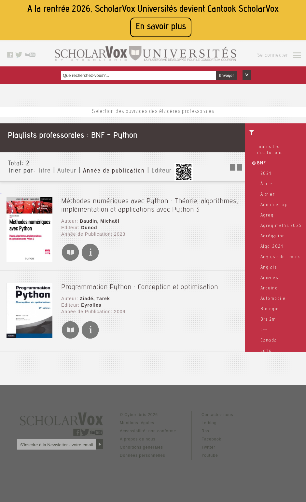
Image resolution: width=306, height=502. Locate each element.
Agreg (267, 215)
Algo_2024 (272, 246)
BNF (261, 163)
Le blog (209, 423)
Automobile (273, 299)
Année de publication (114, 171)
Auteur (66, 171)
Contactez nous (217, 414)
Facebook (211, 439)
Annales (269, 278)
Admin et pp (274, 205)
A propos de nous (137, 439)
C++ (264, 330)
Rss (205, 431)
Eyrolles (91, 305)
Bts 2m (268, 319)
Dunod (89, 227)
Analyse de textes (280, 257)
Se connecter (272, 55)
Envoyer (226, 76)
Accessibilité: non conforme (148, 431)
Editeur (161, 171)
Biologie (269, 309)
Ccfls (265, 351)
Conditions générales (141, 447)
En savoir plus (161, 27)
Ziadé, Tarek (95, 298)
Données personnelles (142, 455)
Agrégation (272, 236)
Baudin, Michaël (99, 221)
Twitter (208, 447)
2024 (266, 174)
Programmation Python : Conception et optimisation (139, 287)
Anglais (268, 267)
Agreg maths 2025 (280, 226)
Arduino (269, 288)
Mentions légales (137, 423)
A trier (267, 194)
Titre (44, 171)
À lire (266, 184)
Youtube (210, 455)
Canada (268, 340)
